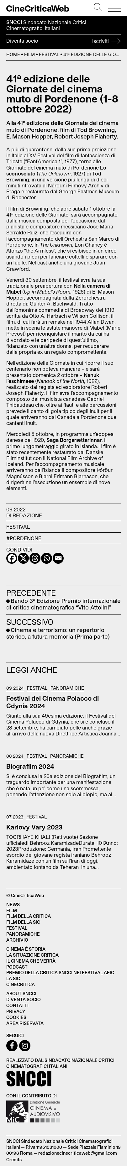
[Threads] (34, 558)
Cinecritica (20, 984)
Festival (49, 54)
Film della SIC (23, 922)
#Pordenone (23, 538)
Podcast (17, 967)
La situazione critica (32, 955)
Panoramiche (67, 688)
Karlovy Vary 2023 (34, 827)
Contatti (17, 1005)
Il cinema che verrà (31, 961)
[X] (23, 558)
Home (13, 54)
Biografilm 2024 (30, 766)
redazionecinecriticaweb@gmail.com (77, 1153)
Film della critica (28, 916)
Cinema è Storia (25, 949)
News (13, 904)
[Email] (58, 558)
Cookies (16, 1017)
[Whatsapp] (46, 558)
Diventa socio (63, 42)
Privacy (15, 1011)
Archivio (17, 940)
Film (29, 54)
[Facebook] (11, 558)
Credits (14, 1159)
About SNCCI (21, 993)
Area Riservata (25, 1023)
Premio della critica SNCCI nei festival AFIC (60, 972)
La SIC (13, 978)
